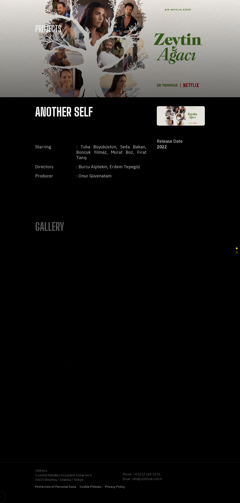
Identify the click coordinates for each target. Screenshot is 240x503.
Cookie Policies (90, 487)
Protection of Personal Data (55, 487)
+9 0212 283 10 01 (147, 474)
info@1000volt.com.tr (147, 479)
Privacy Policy (115, 487)
